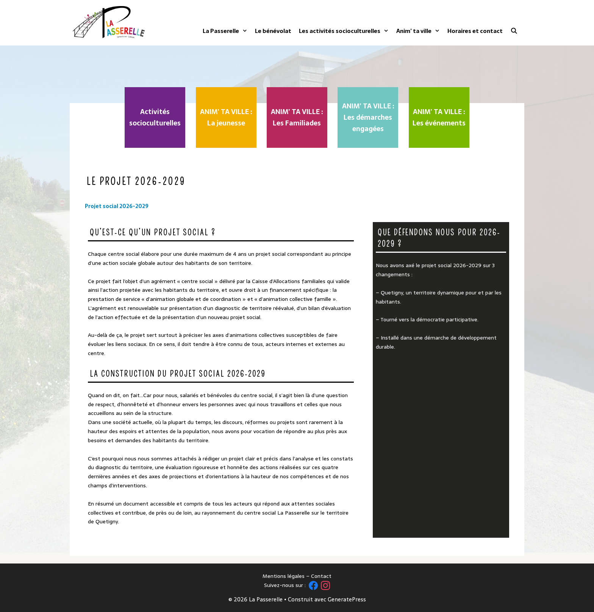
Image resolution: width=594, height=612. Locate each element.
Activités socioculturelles (155, 117)
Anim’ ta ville (418, 31)
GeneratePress (347, 599)
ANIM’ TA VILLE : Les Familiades (297, 117)
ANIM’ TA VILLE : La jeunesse (226, 117)
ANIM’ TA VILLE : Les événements (439, 117)
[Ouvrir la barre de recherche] (513, 31)
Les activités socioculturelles (344, 31)
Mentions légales (284, 576)
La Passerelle (225, 31)
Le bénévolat (273, 31)
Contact (321, 576)
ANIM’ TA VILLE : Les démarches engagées (368, 117)
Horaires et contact (475, 31)
